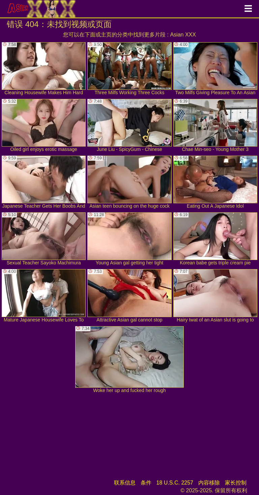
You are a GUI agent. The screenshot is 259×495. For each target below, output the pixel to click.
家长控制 (236, 483)
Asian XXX (183, 34)
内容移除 (209, 483)
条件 (146, 483)
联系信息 (125, 483)
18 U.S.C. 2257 (174, 483)
